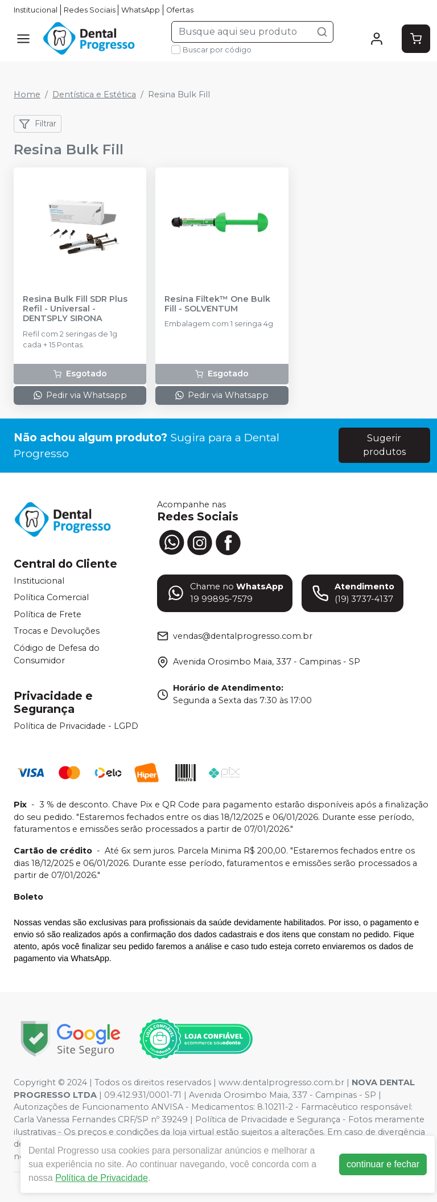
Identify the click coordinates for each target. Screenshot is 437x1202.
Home (27, 94)
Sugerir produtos (384, 445)
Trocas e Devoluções (57, 631)
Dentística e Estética (94, 94)
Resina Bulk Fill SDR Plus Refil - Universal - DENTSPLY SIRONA (75, 309)
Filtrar (37, 124)
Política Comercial (51, 597)
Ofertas (179, 10)
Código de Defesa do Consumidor (57, 654)
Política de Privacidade (102, 1178)
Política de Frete (47, 614)
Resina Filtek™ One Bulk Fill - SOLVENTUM (217, 304)
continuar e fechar (383, 1164)
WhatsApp (140, 10)
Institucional (35, 10)
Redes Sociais (90, 10)
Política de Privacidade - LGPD (76, 726)
